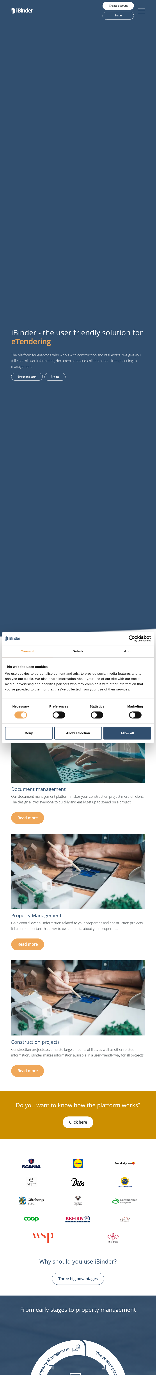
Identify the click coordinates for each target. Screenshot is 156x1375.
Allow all (127, 733)
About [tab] (129, 651)
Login (118, 15)
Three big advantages (78, 1278)
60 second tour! (27, 377)
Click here (78, 1122)
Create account (118, 5)
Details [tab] (78, 651)
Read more (28, 817)
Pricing (55, 377)
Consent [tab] (27, 651)
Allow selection (78, 733)
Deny (29, 733)
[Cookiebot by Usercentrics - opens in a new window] (132, 638)
